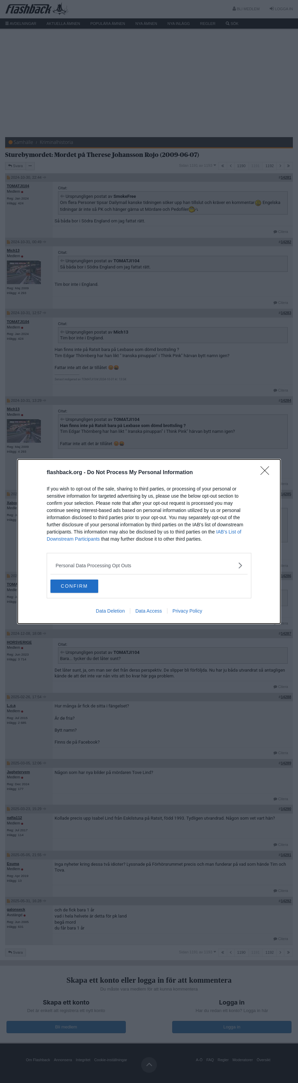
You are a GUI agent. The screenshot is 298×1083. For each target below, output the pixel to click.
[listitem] (149, 565)
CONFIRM (82, 586)
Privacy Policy (187, 611)
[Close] (266, 472)
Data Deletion (110, 611)
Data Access (148, 611)
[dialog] (149, 541)
